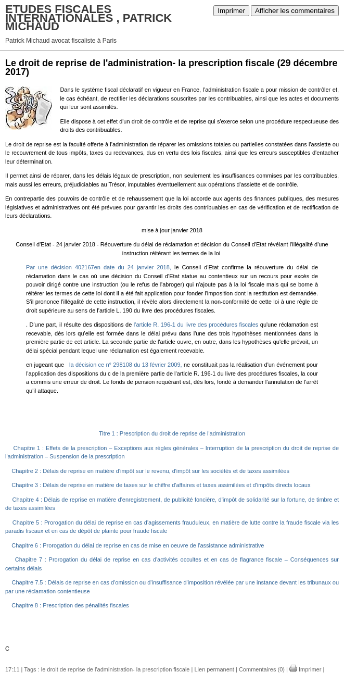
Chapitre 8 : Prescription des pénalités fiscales (69, 605)
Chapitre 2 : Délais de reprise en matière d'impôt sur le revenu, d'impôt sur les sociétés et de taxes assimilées (149, 471)
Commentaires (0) (262, 669)
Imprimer (231, 11)
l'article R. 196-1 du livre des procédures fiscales (196, 324)
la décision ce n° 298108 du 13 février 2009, (126, 365)
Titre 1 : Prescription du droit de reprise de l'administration (172, 433)
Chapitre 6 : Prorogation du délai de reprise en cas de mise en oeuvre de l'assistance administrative (137, 545)
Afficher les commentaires (295, 11)
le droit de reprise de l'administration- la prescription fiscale (115, 669)
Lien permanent (214, 669)
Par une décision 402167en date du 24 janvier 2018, (98, 267)
